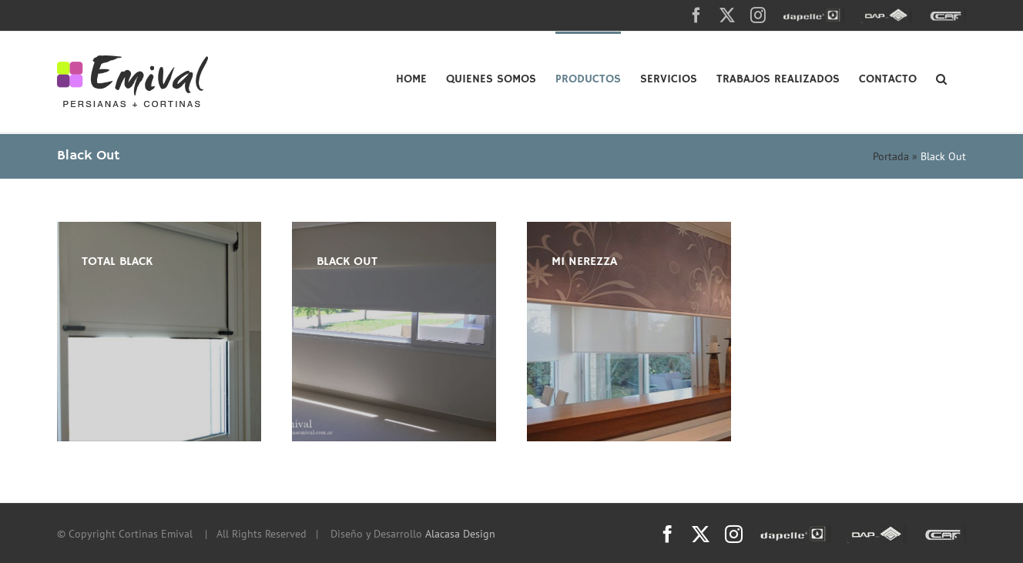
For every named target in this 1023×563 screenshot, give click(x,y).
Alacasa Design (460, 534)
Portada (891, 156)
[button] (941, 78)
